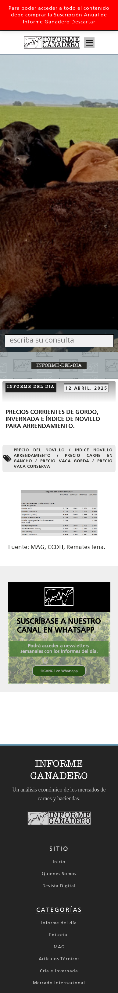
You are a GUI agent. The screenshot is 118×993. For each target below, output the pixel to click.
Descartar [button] (83, 22)
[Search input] (61, 340)
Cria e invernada (59, 971)
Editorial (59, 935)
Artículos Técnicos (59, 959)
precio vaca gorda (64, 461)
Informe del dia (31, 386)
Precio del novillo (39, 450)
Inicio (59, 862)
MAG (59, 947)
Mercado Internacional (59, 983)
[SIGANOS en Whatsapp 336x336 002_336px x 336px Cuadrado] (59, 682)
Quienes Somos (59, 873)
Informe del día (59, 923)
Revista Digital (59, 886)
